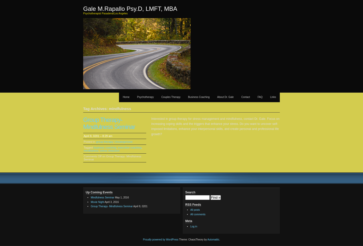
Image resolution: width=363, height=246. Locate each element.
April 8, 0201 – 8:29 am (98, 135)
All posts (195, 209)
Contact (245, 97)
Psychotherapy (145, 97)
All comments (197, 214)
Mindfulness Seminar (102, 197)
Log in (193, 226)
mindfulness (91, 150)
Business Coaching (199, 97)
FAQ (260, 97)
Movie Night (97, 202)
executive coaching (130, 147)
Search (190, 192)
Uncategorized (123, 141)
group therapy (104, 141)
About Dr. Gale (225, 97)
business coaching (105, 147)
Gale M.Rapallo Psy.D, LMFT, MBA (130, 8)
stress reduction (110, 150)
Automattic (213, 239)
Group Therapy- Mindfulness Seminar (109, 123)
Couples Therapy (170, 97)
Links (273, 97)
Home (126, 97)
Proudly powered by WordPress (160, 239)
